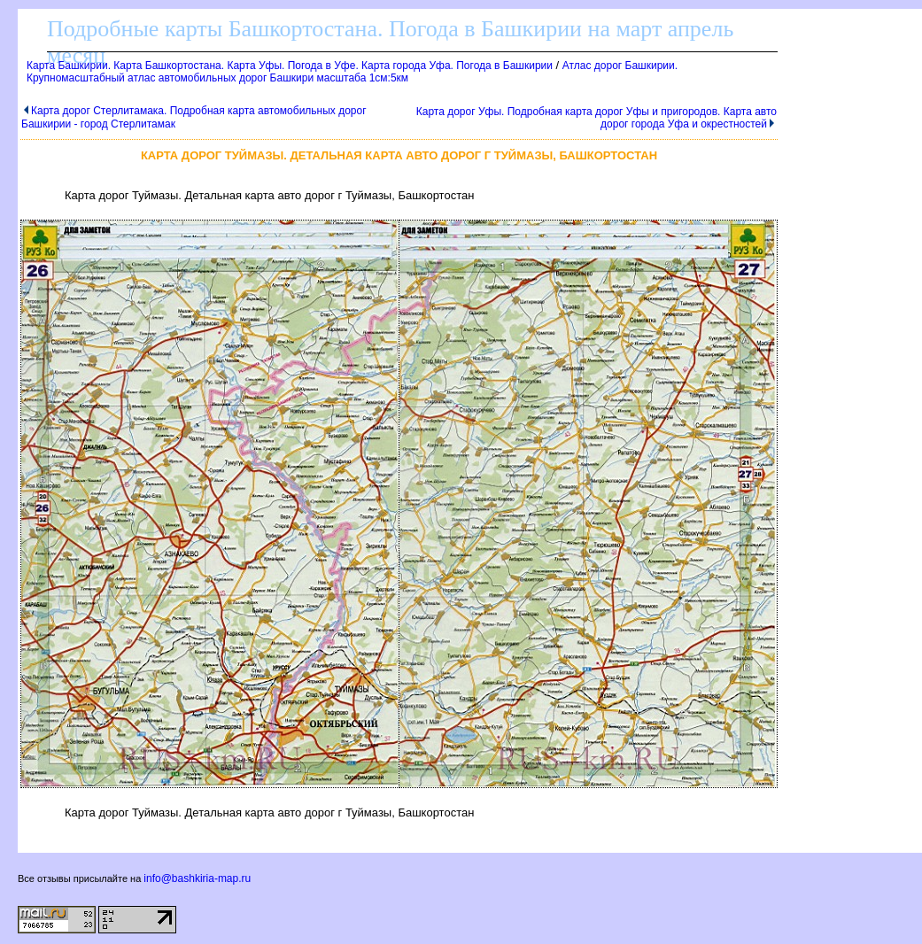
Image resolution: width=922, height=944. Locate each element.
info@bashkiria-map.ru (197, 878)
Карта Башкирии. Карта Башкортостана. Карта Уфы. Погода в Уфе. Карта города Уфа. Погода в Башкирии (290, 65)
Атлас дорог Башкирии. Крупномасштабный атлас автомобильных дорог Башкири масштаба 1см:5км (352, 71)
